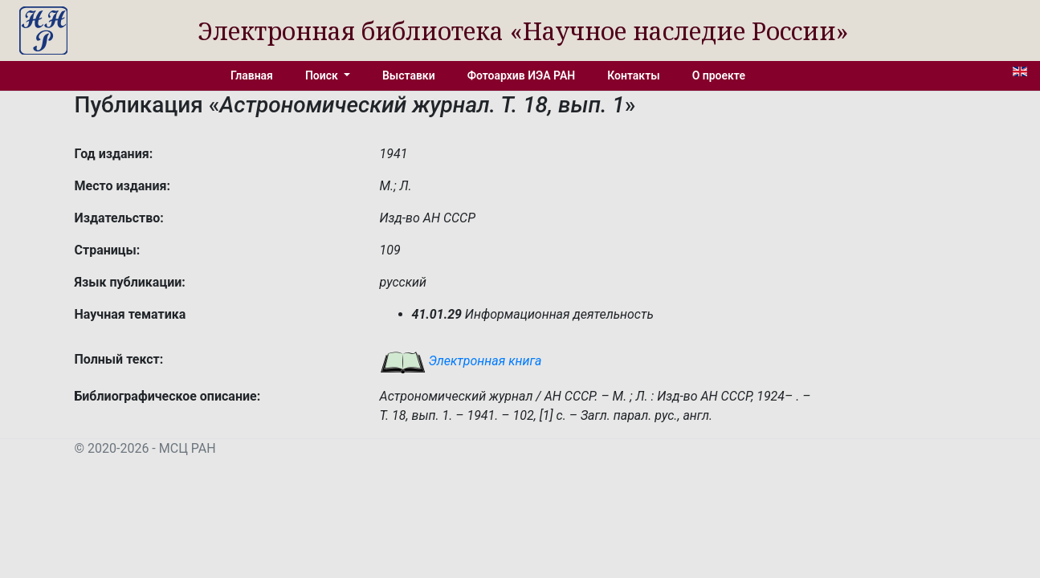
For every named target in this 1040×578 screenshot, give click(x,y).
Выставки (408, 75)
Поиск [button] (323, 75)
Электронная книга (461, 360)
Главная (251, 75)
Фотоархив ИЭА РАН (521, 75)
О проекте (718, 75)
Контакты (633, 75)
